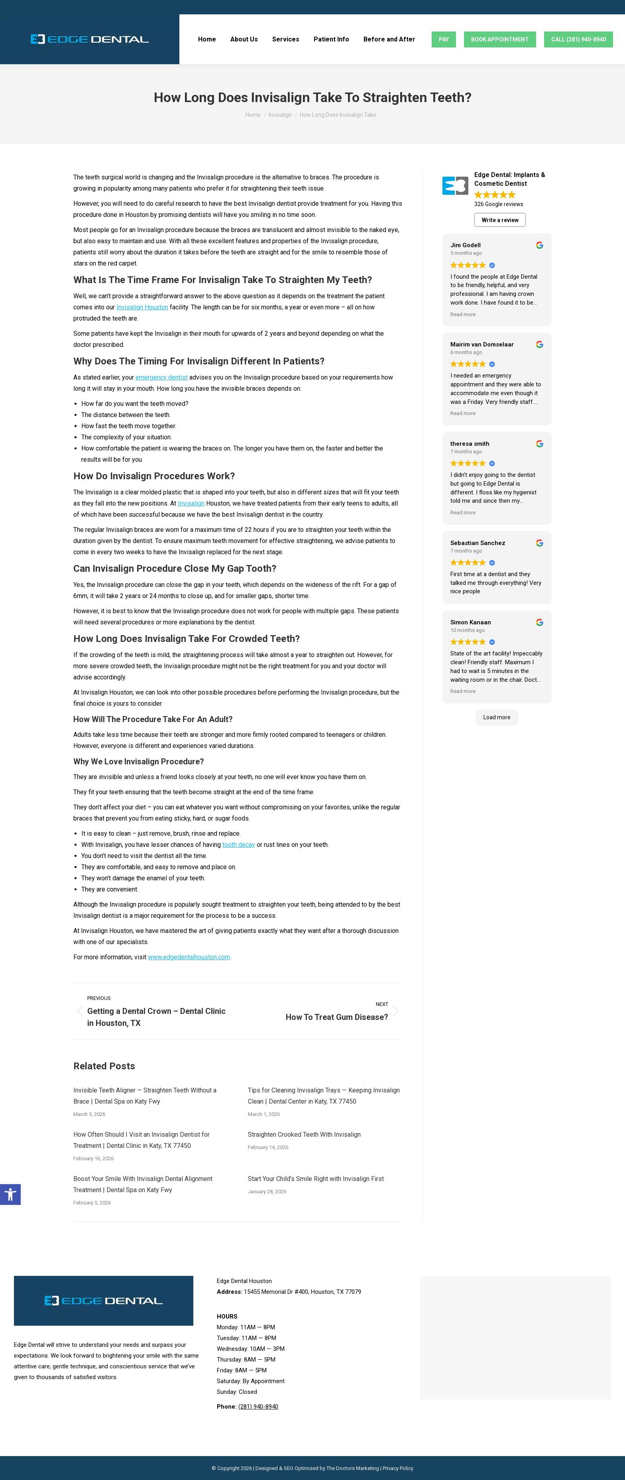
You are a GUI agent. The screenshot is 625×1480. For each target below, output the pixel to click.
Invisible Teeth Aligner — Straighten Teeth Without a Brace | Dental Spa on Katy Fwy (144, 1095)
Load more (497, 717)
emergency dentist (162, 377)
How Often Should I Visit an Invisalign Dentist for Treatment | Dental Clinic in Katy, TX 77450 (141, 1140)
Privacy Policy (398, 1468)
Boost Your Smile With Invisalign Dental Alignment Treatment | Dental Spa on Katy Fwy (142, 1184)
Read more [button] (463, 314)
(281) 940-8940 (258, 1406)
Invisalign (191, 503)
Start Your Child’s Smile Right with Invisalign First (316, 1179)
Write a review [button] (500, 220)
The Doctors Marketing (352, 1468)
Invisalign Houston (142, 307)
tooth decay (238, 844)
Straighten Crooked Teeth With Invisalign (304, 1134)
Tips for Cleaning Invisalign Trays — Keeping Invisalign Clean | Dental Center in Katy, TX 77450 (324, 1095)
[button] (10, 1194)
